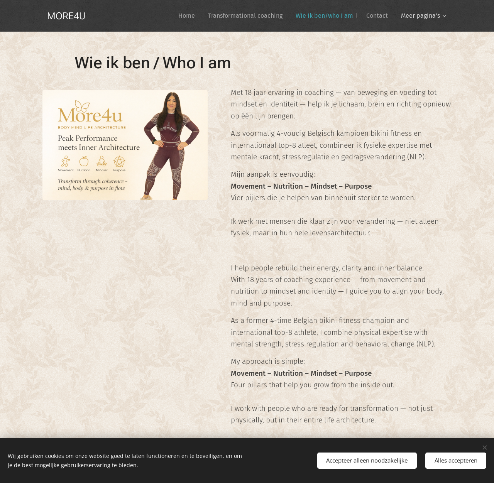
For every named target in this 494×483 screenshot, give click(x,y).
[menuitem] (186, 15)
